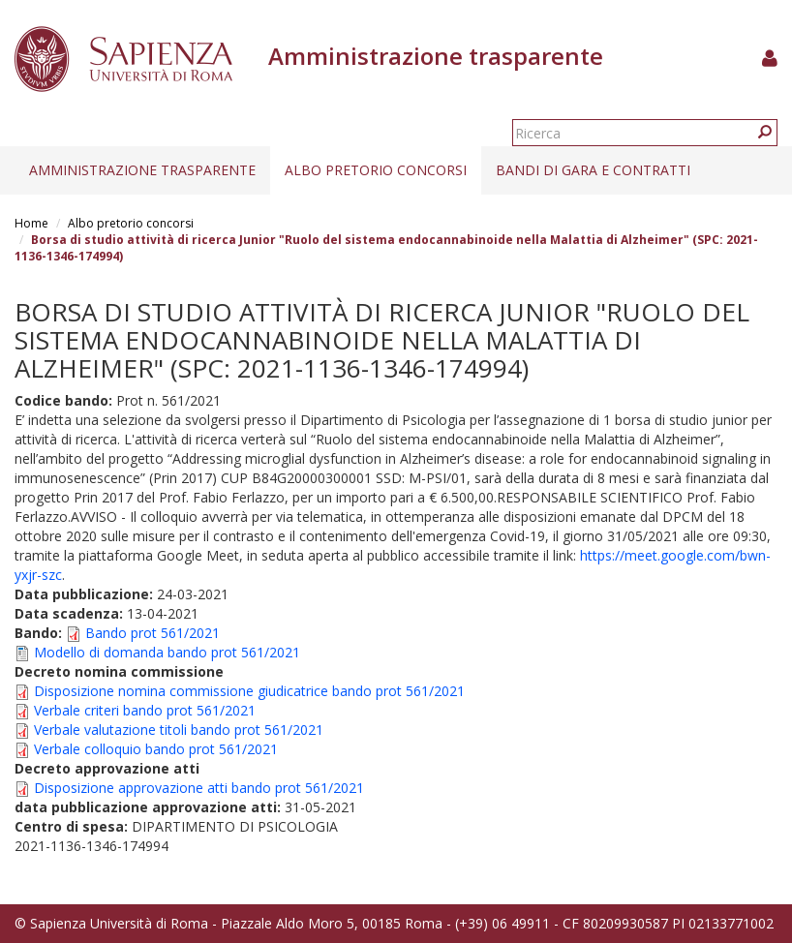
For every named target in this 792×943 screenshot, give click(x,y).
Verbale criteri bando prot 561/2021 (145, 710)
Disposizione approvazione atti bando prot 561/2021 (199, 787)
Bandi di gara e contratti (593, 170)
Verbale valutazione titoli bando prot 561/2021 (178, 729)
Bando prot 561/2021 (152, 633)
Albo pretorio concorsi (376, 170)
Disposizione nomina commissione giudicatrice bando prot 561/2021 (249, 691)
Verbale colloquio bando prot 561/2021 (156, 749)
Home (31, 223)
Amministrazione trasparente (142, 170)
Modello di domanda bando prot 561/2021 (167, 652)
